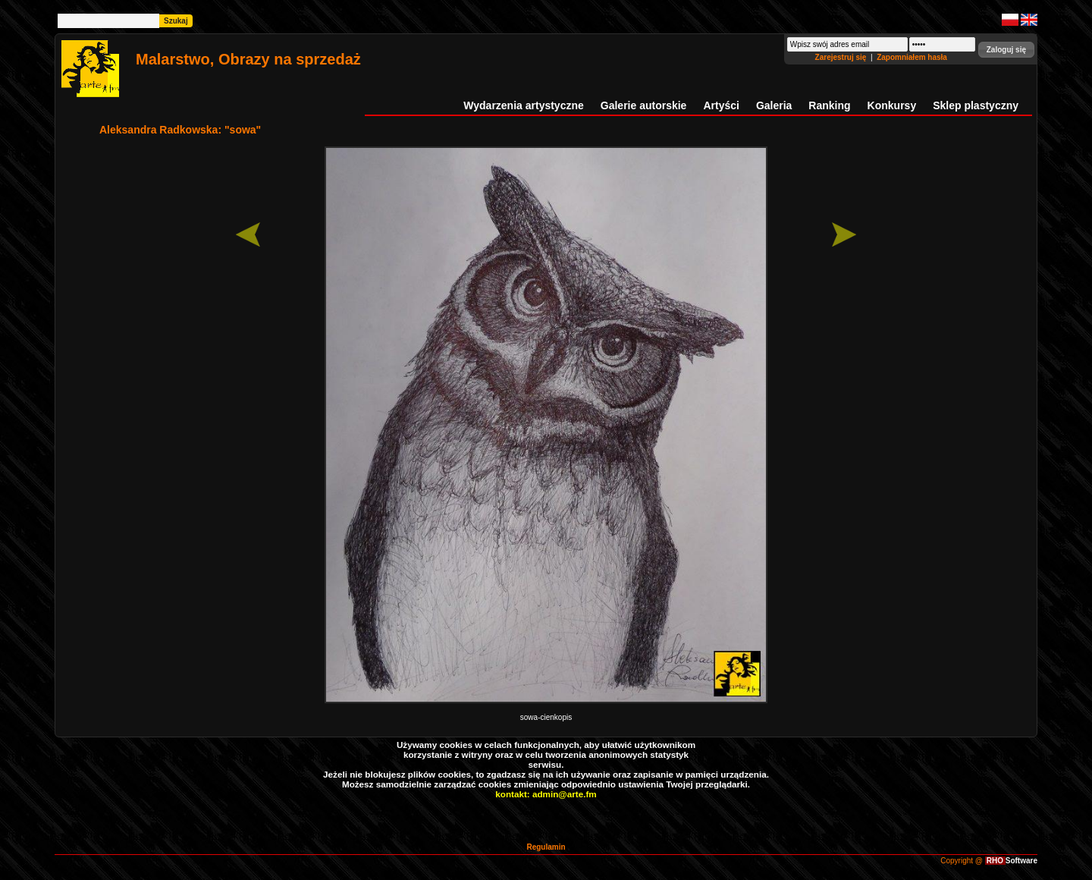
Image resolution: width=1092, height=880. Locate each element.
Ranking (829, 105)
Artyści (721, 105)
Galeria (774, 105)
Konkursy (892, 105)
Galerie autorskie (644, 105)
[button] (1006, 50)
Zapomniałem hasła (912, 57)
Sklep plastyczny (975, 105)
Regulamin (545, 847)
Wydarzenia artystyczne (523, 105)
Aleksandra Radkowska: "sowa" (180, 130)
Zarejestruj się (842, 57)
